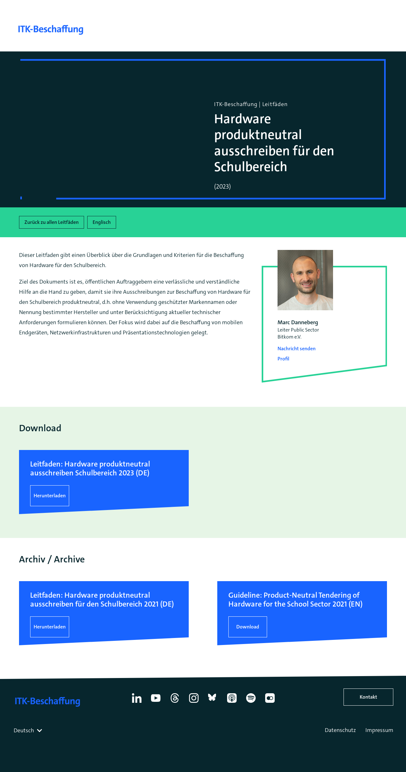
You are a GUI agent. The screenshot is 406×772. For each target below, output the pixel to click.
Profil (283, 358)
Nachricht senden (297, 348)
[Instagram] (194, 702)
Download (247, 626)
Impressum (379, 730)
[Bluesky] (213, 702)
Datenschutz (340, 730)
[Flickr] (270, 702)
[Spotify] (251, 702)
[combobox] (28, 730)
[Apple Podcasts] (232, 702)
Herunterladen (50, 495)
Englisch (102, 222)
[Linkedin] (136, 702)
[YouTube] (155, 702)
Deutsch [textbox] (24, 730)
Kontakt (368, 697)
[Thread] (175, 702)
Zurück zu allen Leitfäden (51, 222)
